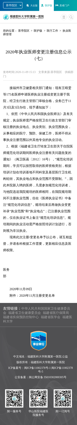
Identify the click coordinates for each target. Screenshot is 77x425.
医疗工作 (52, 30)
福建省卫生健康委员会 (24, 312)
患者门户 (62, 5)
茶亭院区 (23, 30)
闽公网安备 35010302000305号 (48, 377)
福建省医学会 (50, 317)
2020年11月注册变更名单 (37, 295)
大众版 (32, 5)
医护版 (46, 5)
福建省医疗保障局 (56, 312)
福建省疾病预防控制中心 (21, 317)
